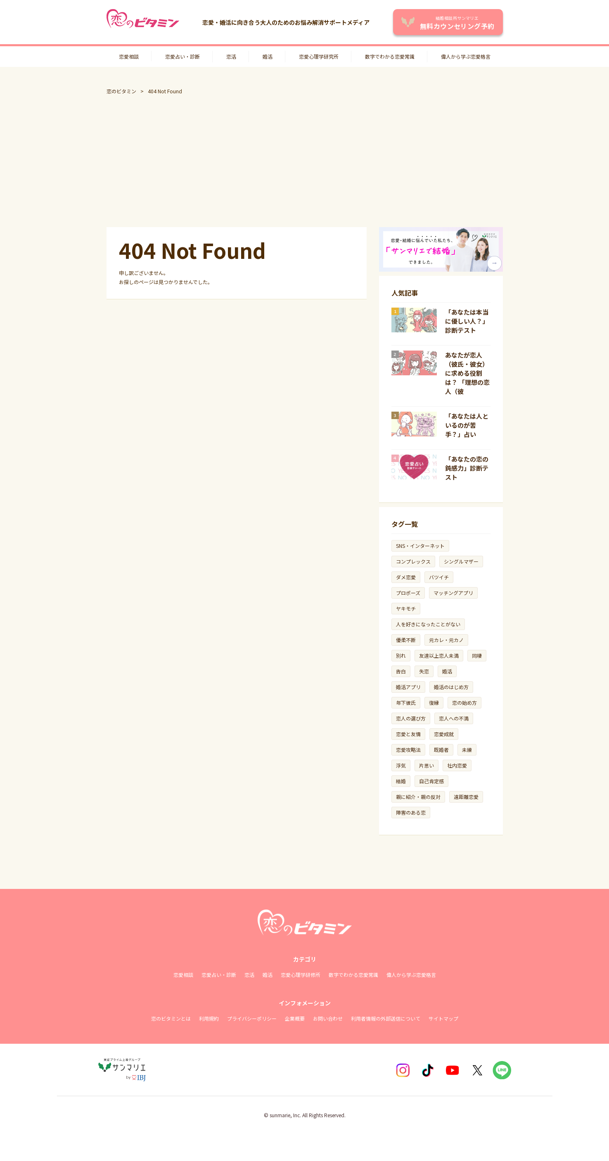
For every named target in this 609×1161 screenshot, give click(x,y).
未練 (467, 749)
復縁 (434, 702)
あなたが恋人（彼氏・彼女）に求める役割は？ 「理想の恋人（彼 (467, 373)
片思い (426, 765)
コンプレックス (413, 561)
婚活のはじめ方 (451, 686)
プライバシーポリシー (252, 1018)
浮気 (401, 765)
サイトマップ (443, 1018)
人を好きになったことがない (428, 624)
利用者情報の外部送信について (385, 1018)
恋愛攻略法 (408, 749)
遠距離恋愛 (466, 796)
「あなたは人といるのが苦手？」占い (466, 425)
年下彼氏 (406, 702)
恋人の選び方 (411, 718)
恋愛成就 (444, 733)
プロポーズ (408, 592)
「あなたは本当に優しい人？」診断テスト (466, 321)
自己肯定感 (431, 780)
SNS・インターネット (420, 545)
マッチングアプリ (453, 592)
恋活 (231, 56)
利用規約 (209, 1018)
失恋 (424, 671)
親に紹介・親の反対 (418, 796)
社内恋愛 (457, 765)
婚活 (268, 56)
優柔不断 (406, 639)
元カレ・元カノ (446, 639)
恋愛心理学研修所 (300, 974)
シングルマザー (461, 561)
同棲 (477, 655)
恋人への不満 (454, 718)
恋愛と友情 (408, 733)
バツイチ (439, 576)
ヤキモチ (406, 608)
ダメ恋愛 (406, 576)
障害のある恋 (411, 812)
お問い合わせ (328, 1018)
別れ (401, 655)
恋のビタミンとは (171, 1018)
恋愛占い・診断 (182, 56)
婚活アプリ (408, 686)
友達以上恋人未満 (439, 655)
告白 (401, 671)
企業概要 (295, 1018)
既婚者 (441, 749)
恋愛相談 (129, 56)
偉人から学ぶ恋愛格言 (466, 56)
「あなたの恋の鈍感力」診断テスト (466, 468)
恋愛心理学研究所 (319, 56)
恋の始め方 (464, 702)
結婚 (401, 780)
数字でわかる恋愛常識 (390, 56)
